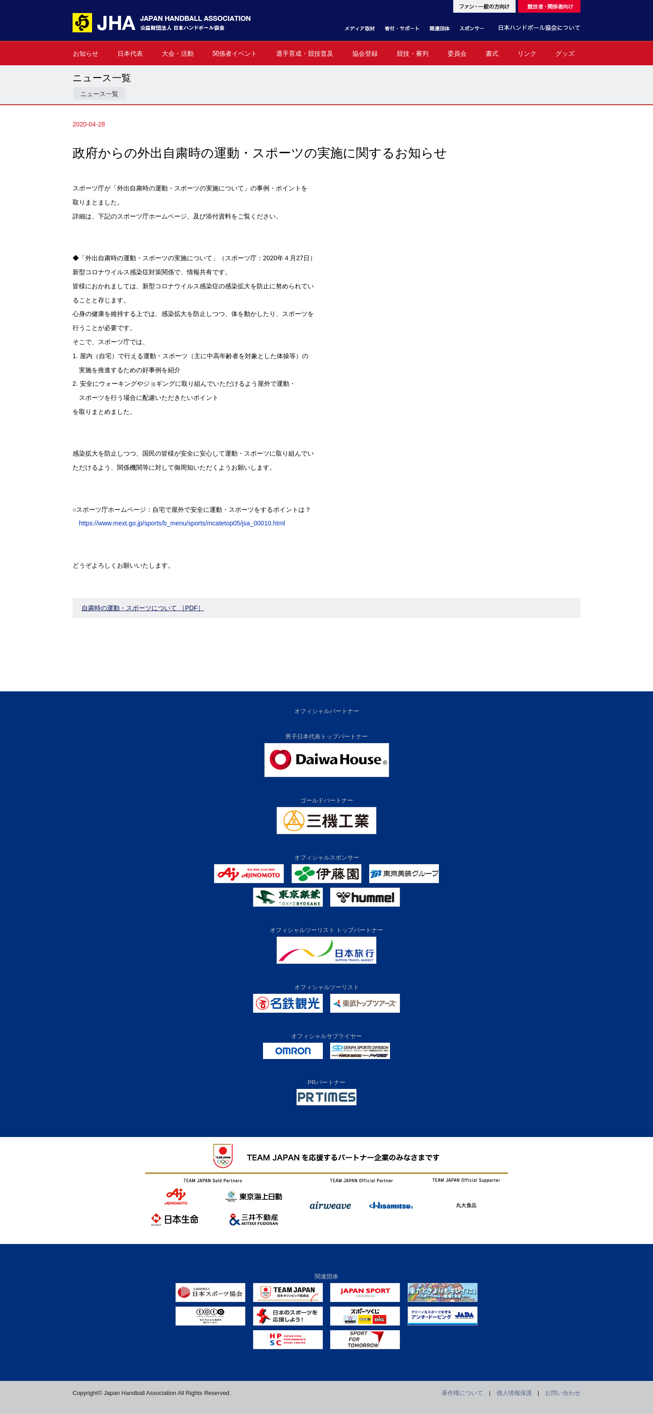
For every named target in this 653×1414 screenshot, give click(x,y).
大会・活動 (178, 53)
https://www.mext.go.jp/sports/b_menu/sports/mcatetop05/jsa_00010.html (182, 523)
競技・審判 (413, 53)
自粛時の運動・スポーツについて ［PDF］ (143, 608)
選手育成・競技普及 (304, 53)
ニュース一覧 (99, 93)
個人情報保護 (514, 1393)
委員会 (457, 53)
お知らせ (85, 53)
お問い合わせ (562, 1393)
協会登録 (365, 53)
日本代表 (130, 53)
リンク (526, 53)
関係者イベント (235, 53)
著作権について (462, 1393)
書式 (492, 53)
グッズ (565, 53)
